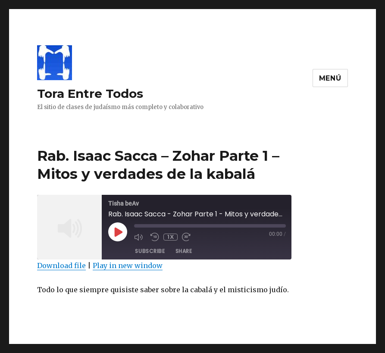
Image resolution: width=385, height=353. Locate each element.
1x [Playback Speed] (170, 237)
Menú (330, 78)
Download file (61, 265)
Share (183, 251)
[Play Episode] (117, 231)
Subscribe (150, 251)
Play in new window (128, 265)
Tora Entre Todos (90, 93)
